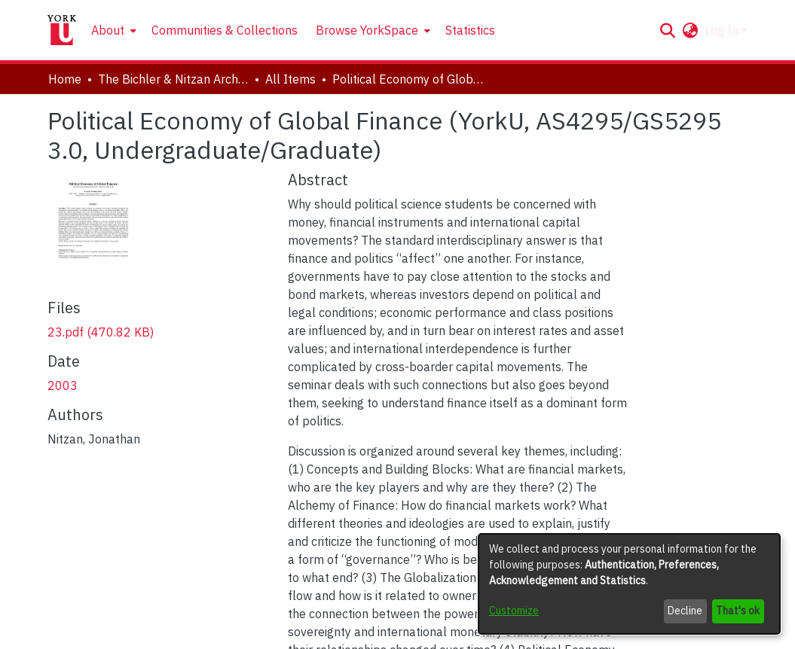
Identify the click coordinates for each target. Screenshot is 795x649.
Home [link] (64, 79)
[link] (100, 332)
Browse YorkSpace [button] (367, 30)
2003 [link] (62, 385)
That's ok (738, 610)
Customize (514, 610)
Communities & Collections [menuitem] (224, 30)
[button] (668, 30)
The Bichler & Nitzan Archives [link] (173, 79)
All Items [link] (290, 79)
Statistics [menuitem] (470, 30)
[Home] (61, 30)
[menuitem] (112, 30)
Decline (685, 610)
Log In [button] (723, 30)
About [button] (107, 30)
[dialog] (629, 584)
